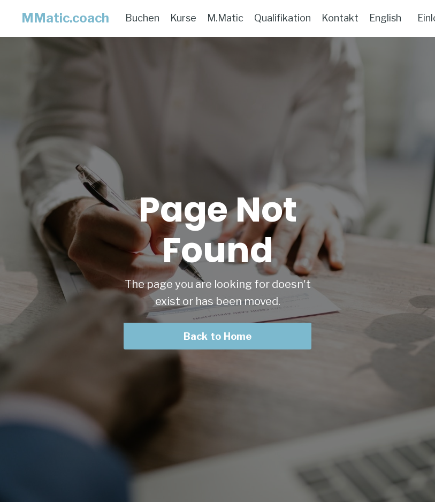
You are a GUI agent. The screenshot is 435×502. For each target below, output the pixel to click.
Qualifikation (282, 18)
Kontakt (340, 18)
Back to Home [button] (218, 336)
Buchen (142, 18)
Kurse (183, 18)
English (385, 18)
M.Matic (225, 18)
